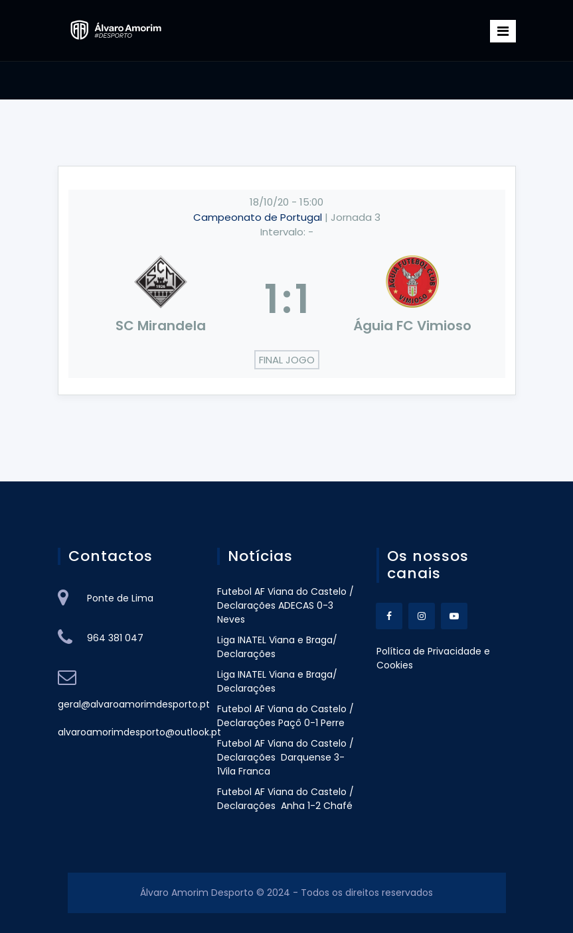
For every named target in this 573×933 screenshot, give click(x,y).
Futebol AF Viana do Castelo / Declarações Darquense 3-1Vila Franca (285, 757)
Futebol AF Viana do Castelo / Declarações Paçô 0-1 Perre (285, 715)
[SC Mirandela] (161, 299)
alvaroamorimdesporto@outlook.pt (139, 732)
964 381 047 (115, 638)
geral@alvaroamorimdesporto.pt (134, 704)
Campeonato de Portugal (259, 217)
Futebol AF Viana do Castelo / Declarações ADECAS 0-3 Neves (285, 605)
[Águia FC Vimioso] (412, 299)
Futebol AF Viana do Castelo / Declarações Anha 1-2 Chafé (285, 798)
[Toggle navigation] (503, 31)
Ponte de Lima (120, 598)
